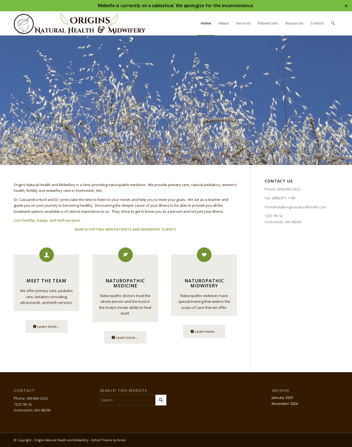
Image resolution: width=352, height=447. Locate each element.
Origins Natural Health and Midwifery (61, 440)
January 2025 (282, 397)
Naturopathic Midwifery (204, 283)
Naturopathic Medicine (125, 283)
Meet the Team (46, 281)
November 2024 (285, 403)
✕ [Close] (346, 5)
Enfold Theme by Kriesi (108, 440)
